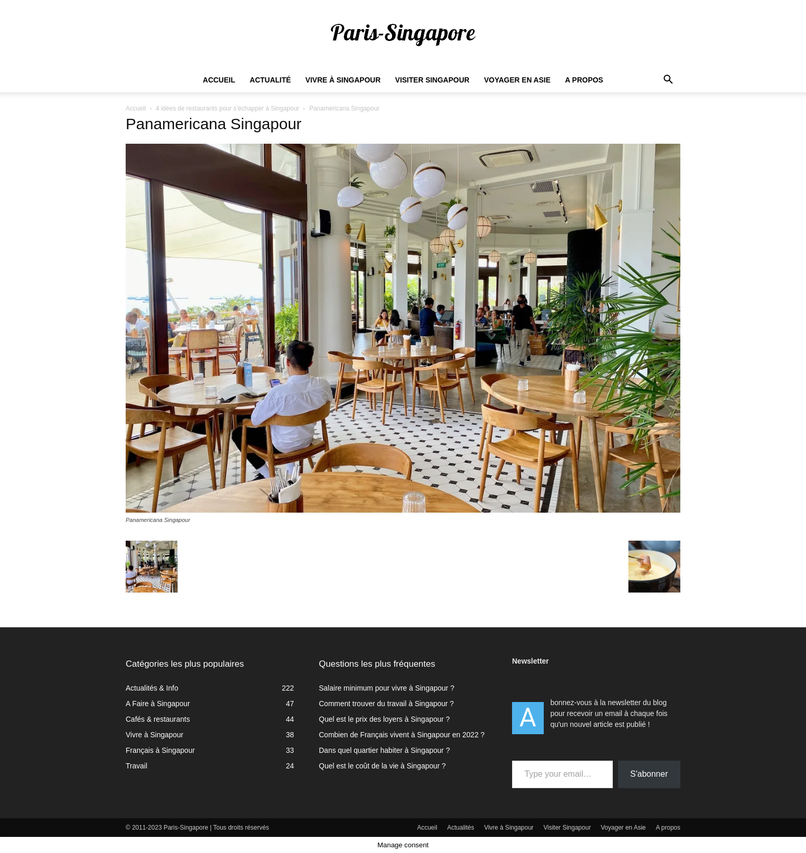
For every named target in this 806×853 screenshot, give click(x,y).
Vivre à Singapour (343, 80)
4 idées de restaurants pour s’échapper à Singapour (227, 108)
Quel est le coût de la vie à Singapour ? (382, 766)
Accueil (219, 80)
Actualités (460, 827)
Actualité (270, 80)
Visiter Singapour (432, 80)
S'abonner (649, 773)
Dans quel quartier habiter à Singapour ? (384, 750)
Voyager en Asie (517, 80)
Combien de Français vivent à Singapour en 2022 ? (402, 735)
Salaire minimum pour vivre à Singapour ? (386, 688)
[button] (667, 81)
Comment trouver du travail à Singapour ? (386, 703)
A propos (584, 80)
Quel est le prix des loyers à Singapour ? (384, 719)
